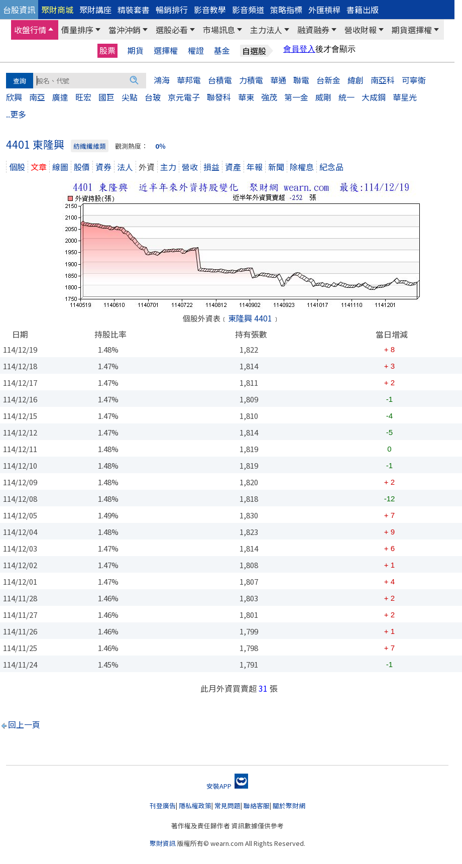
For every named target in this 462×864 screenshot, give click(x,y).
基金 (222, 50)
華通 (278, 80)
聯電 (301, 80)
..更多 (16, 114)
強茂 (269, 97)
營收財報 (360, 29)
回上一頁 (24, 724)
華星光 (405, 97)
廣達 (60, 97)
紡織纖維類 (89, 146)
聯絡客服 (257, 805)
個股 (17, 167)
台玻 (153, 97)
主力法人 (266, 29)
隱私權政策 (195, 805)
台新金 (328, 80)
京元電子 (184, 97)
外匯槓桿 (324, 9)
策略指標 (286, 9)
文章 (39, 167)
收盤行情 (30, 29)
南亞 (37, 97)
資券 (103, 167)
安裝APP (227, 786)
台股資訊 (19, 9)
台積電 (220, 80)
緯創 (356, 80)
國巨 (106, 97)
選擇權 (166, 50)
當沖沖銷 (124, 29)
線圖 (60, 167)
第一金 (296, 97)
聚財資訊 (163, 843)
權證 (196, 50)
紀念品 (331, 167)
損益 (211, 167)
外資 (147, 167)
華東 (246, 97)
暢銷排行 (172, 9)
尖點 (130, 97)
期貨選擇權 (412, 29)
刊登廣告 (163, 805)
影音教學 (210, 9)
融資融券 (313, 29)
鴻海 (162, 80)
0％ (160, 146)
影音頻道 (248, 9)
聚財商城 (57, 9)
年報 (255, 167)
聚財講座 (95, 9)
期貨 (136, 50)
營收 (190, 167)
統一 (346, 97)
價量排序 (77, 29)
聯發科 (219, 97)
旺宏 (83, 97)
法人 (125, 167)
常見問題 (227, 805)
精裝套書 (134, 9)
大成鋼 (374, 97)
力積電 (251, 80)
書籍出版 (362, 9)
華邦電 (189, 80)
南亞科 (383, 80)
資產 (233, 167)
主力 (168, 167)
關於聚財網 (289, 805)
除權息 (302, 167)
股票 (107, 50)
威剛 (323, 97)
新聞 (276, 167)
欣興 (14, 97)
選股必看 (172, 29)
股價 (82, 167)
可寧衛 (414, 80)
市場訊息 (219, 29)
